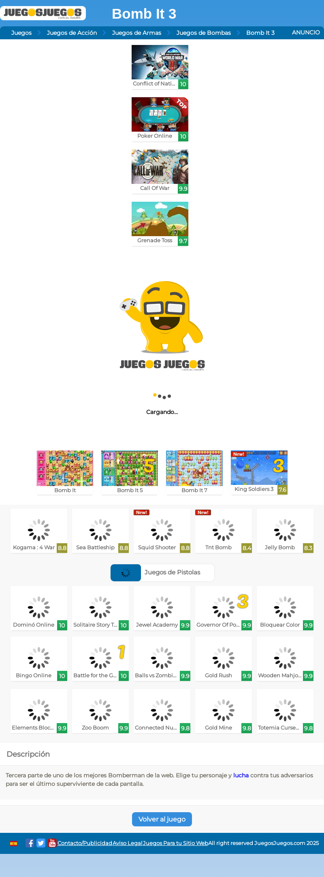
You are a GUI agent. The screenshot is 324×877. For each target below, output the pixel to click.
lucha (241, 775)
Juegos (21, 32)
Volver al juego (162, 819)
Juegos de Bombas (204, 32)
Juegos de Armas (136, 32)
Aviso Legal (128, 843)
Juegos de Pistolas (155, 572)
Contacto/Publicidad (85, 843)
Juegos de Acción (72, 32)
